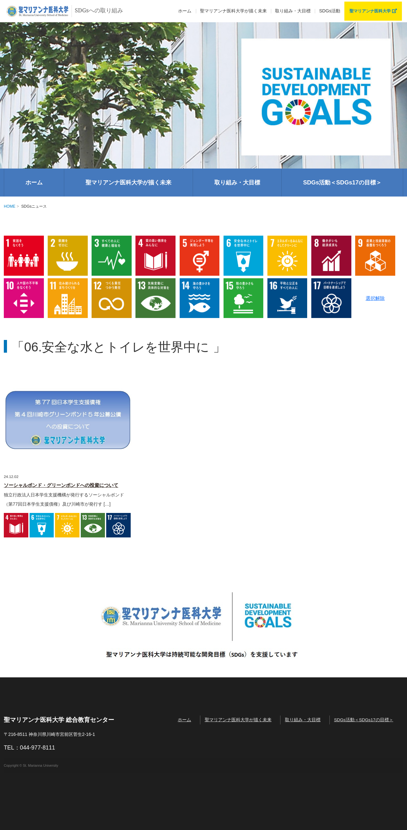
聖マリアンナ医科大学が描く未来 (128, 182)
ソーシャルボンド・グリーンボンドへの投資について (61, 485)
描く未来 (233, 11)
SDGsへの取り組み (65, 11)
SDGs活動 (329, 10)
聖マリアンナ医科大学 (373, 11)
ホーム (184, 10)
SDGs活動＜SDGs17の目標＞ (342, 182)
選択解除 (375, 298)
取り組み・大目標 (293, 10)
